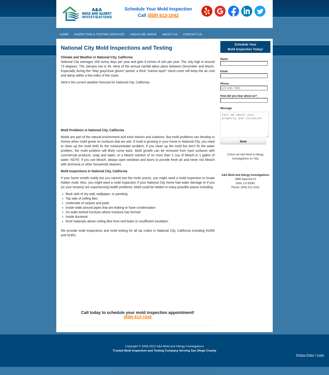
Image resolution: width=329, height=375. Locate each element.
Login (320, 355)
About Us (169, 34)
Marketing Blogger (203, 371)
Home (64, 34)
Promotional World (170, 371)
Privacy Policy (305, 355)
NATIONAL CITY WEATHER (138, 104)
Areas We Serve (143, 34)
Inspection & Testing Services (99, 34)
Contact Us (192, 34)
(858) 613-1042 (163, 15)
